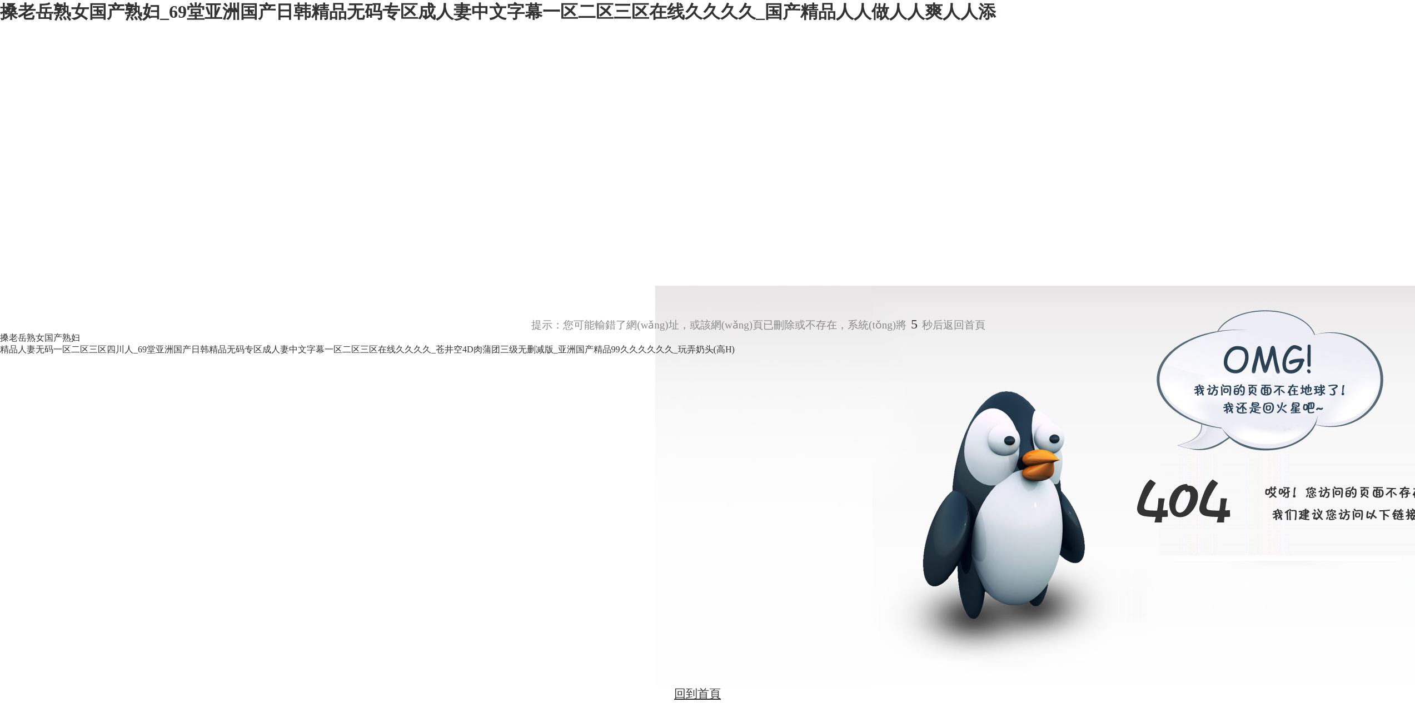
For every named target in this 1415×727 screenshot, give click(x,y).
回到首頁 (697, 693)
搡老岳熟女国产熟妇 (40, 337)
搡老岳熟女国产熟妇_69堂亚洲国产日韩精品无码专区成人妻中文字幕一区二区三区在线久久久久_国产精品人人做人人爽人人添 (498, 12)
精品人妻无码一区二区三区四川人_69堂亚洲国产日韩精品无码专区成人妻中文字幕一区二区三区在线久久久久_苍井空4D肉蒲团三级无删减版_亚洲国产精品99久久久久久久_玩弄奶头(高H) (367, 349)
